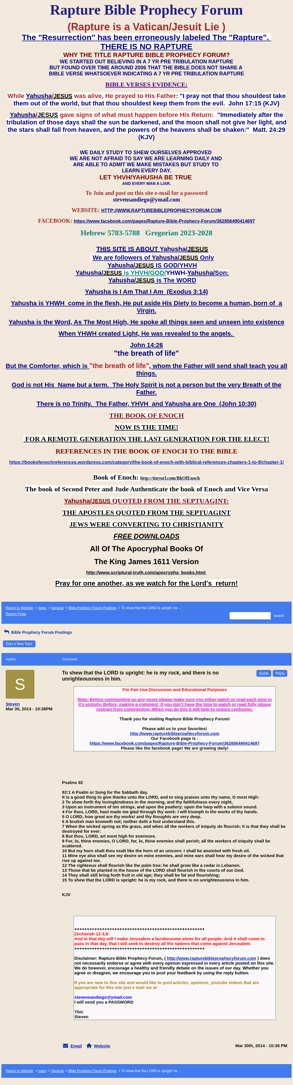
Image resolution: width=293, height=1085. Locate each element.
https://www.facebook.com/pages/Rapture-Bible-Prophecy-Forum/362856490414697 (175, 743)
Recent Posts (16, 614)
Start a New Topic (19, 644)
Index (42, 608)
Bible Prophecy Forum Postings (92, 608)
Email (76, 1045)
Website (102, 1045)
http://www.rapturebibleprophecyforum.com (174, 733)
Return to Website (19, 608)
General (57, 608)
